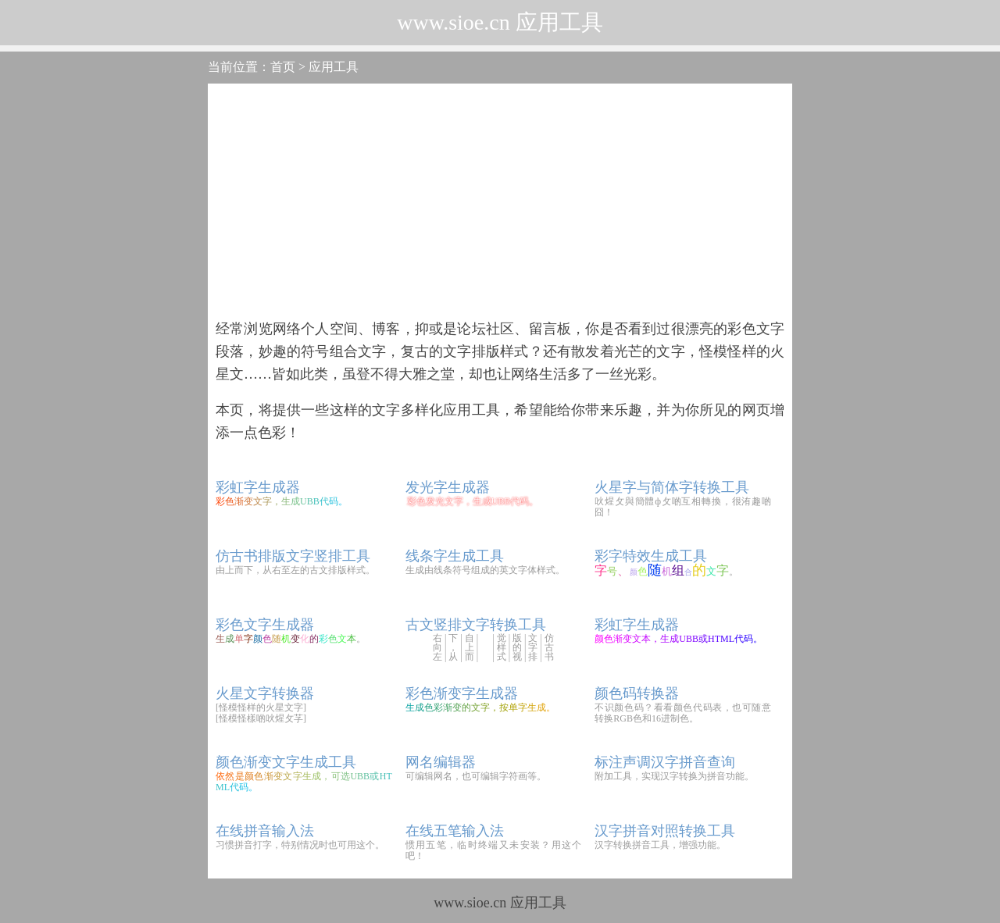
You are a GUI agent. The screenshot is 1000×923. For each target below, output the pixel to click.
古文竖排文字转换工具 (475, 625)
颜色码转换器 (637, 693)
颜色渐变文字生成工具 (286, 762)
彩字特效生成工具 (651, 556)
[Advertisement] (500, 200)
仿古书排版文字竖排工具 (293, 556)
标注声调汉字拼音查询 (665, 762)
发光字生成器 (447, 487)
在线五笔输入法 (454, 831)
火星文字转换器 (265, 693)
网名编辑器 (440, 762)
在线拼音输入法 (265, 831)
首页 (282, 66)
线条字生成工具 (454, 556)
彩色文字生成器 (265, 625)
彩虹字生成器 (258, 487)
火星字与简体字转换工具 (672, 487)
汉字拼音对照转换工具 (665, 831)
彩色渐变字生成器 (461, 693)
